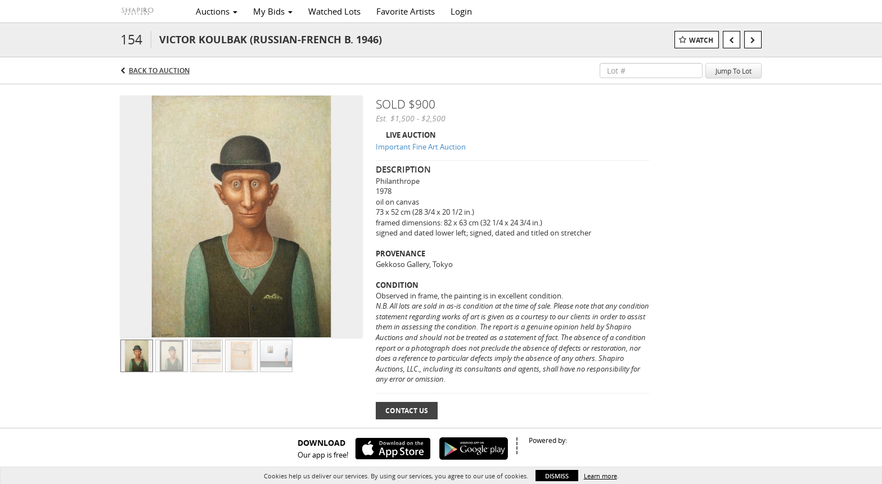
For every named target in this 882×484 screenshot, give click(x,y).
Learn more (600, 476)
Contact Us (406, 410)
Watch (701, 40)
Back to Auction (159, 70)
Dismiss (557, 476)
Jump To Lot (734, 70)
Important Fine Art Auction (421, 147)
